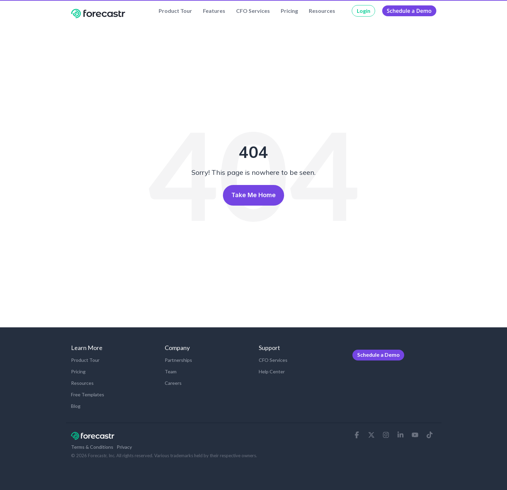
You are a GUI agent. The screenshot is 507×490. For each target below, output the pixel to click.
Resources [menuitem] (82, 383)
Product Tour (175, 10)
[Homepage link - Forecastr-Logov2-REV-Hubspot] (92, 436)
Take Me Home (253, 195)
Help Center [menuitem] (272, 371)
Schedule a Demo (409, 11)
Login (363, 10)
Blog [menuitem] (75, 406)
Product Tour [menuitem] (85, 360)
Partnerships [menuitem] (178, 360)
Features (214, 10)
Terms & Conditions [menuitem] (92, 447)
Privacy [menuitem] (124, 447)
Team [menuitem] (171, 371)
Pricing (289, 10)
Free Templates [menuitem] (87, 394)
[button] (357, 435)
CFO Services (253, 10)
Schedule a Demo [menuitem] (378, 354)
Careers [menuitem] (173, 383)
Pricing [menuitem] (78, 371)
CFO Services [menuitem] (273, 360)
